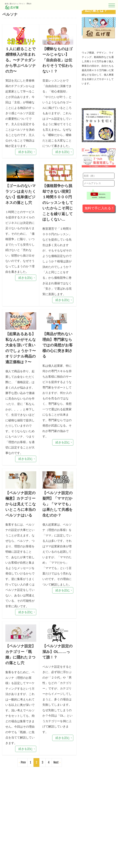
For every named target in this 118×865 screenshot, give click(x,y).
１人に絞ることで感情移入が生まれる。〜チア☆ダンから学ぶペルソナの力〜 (19, 69)
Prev (23, 848)
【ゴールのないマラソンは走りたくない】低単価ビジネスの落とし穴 (19, 221)
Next (55, 848)
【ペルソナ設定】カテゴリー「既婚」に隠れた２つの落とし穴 (19, 735)
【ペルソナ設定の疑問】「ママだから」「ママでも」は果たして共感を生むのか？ (56, 570)
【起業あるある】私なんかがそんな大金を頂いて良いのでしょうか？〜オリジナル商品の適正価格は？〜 (19, 395)
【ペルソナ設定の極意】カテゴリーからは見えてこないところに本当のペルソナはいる (19, 570)
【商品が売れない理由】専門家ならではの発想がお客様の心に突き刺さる (56, 389)
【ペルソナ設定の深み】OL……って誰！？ (56, 732)
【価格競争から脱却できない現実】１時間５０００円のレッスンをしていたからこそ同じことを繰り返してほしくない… (56, 231)
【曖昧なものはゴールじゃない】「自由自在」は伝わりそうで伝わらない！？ (56, 66)
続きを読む (25, 170)
